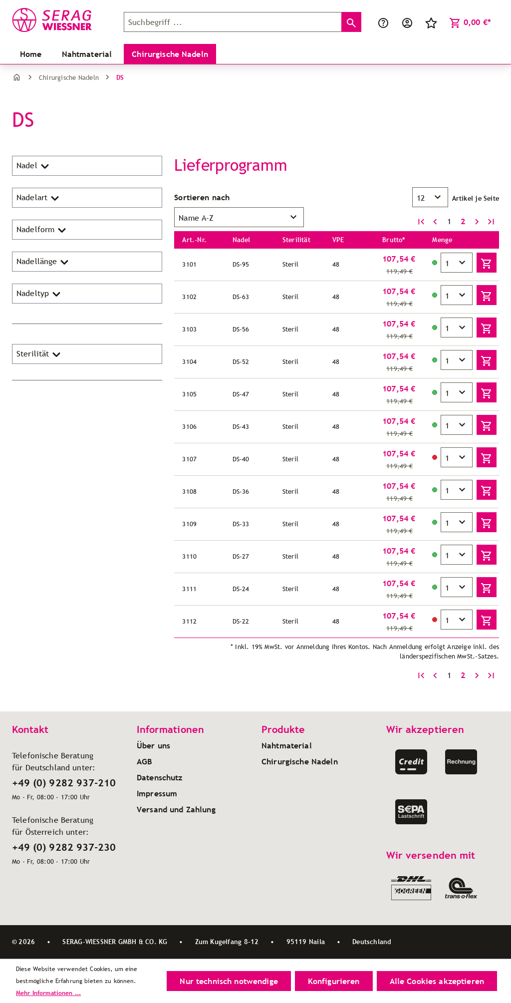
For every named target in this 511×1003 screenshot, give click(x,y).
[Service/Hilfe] (383, 22)
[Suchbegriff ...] (233, 22)
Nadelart (38, 198)
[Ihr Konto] (407, 22)
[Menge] (457, 263)
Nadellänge (43, 262)
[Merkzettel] (431, 22)
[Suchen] (351, 22)
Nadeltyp (39, 294)
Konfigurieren (334, 981)
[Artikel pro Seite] (430, 197)
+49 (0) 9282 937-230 (64, 847)
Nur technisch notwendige (228, 981)
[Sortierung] (239, 217)
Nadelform (42, 230)
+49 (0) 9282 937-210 (64, 782)
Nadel (33, 166)
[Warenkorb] (470, 22)
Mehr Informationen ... (48, 993)
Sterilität (39, 354)
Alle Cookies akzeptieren (437, 981)
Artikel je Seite (475, 198)
